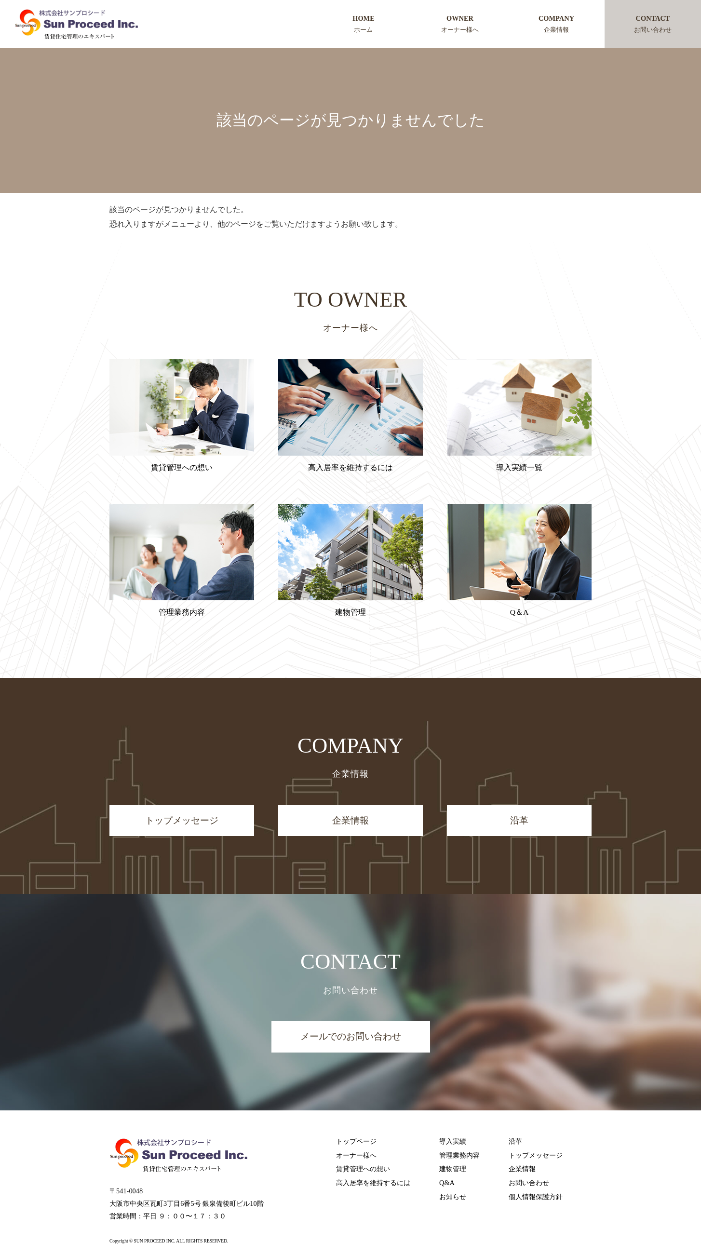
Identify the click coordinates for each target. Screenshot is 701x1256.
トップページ (356, 1141)
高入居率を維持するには (373, 1183)
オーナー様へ (356, 1155)
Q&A (447, 1183)
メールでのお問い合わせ (350, 1037)
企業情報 (350, 820)
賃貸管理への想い (363, 1169)
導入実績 (452, 1141)
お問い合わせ (529, 1183)
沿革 (519, 820)
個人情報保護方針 (536, 1197)
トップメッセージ (181, 820)
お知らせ (452, 1197)
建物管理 (452, 1169)
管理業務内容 (459, 1155)
